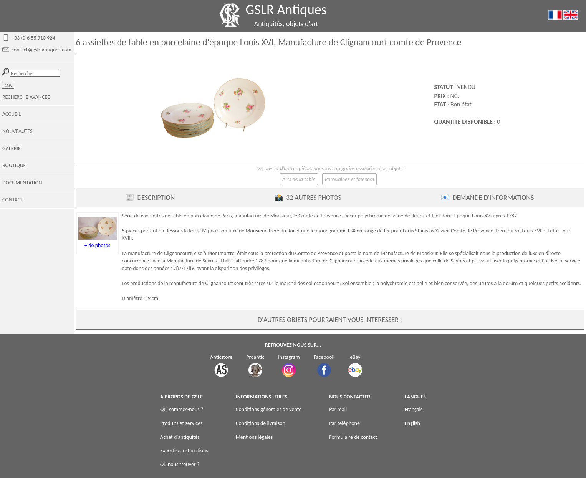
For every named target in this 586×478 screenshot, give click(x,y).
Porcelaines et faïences (349, 179)
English (412, 423)
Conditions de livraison (260, 423)
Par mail (338, 409)
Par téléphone (344, 423)
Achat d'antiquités (180, 437)
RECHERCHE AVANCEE (26, 97)
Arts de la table (298, 179)
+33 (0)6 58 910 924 (33, 38)
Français (413, 409)
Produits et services (181, 423)
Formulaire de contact (353, 437)
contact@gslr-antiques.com (41, 49)
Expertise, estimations (184, 450)
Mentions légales (254, 437)
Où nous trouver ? (179, 464)
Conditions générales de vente (268, 409)
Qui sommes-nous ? (181, 409)
